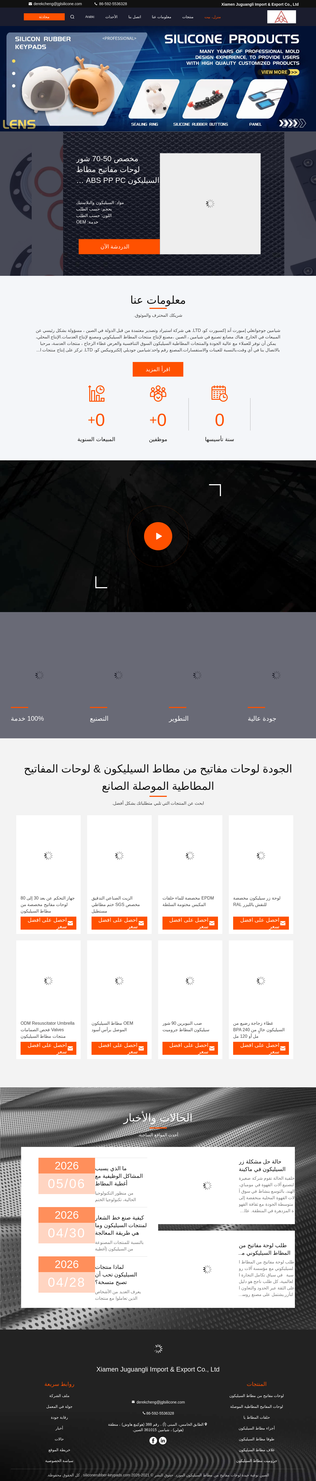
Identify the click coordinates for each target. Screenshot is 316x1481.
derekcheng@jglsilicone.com (55, 4)
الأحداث (111, 17)
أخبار (59, 1428)
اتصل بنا (134, 17)
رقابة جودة (59, 1417)
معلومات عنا (161, 17)
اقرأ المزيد (158, 369)
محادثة (44, 17)
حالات (59, 1439)
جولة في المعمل (59, 1406)
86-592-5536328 (110, 4)
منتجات (188, 17)
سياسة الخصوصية (59, 1461)
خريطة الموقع (59, 1450)
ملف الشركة (59, 1395)
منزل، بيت (212, 17)
